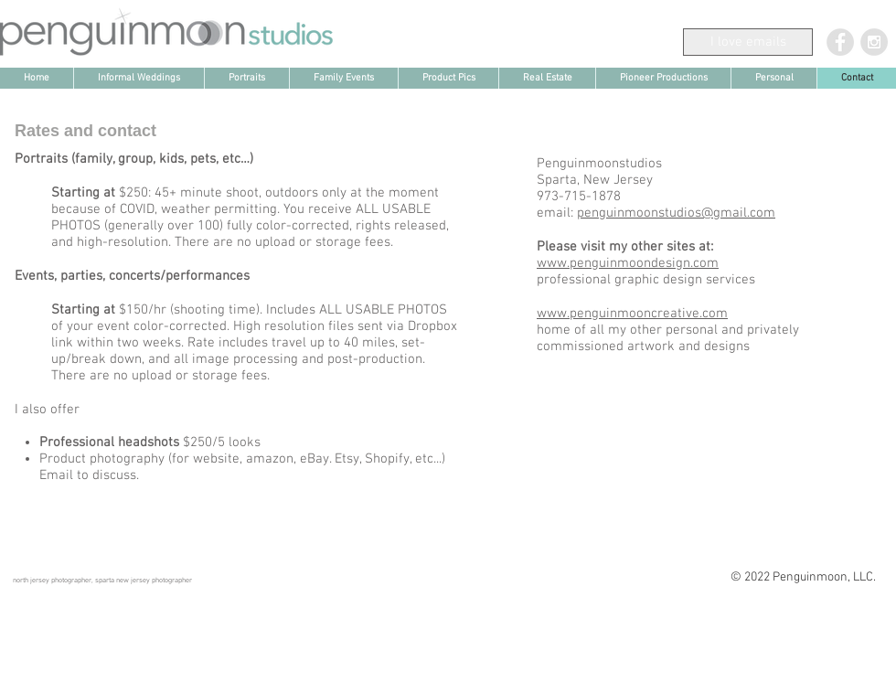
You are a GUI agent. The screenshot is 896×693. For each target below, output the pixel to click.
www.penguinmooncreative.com (632, 313)
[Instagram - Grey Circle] (874, 42)
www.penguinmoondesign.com (628, 263)
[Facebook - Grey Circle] (840, 42)
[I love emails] (748, 42)
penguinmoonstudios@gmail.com (676, 213)
